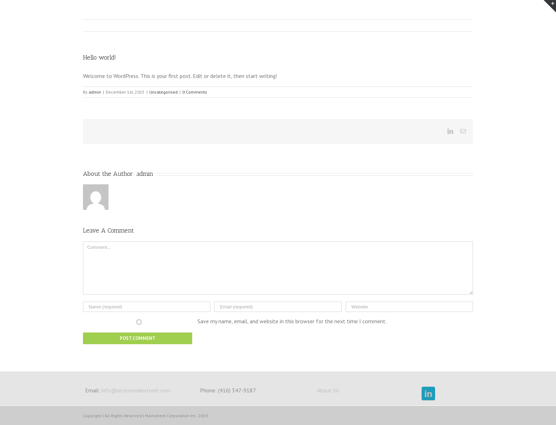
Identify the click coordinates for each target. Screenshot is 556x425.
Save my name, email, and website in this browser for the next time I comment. (292, 351)
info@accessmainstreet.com (135, 420)
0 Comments (194, 122)
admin (95, 122)
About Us (328, 420)
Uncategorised (163, 122)
